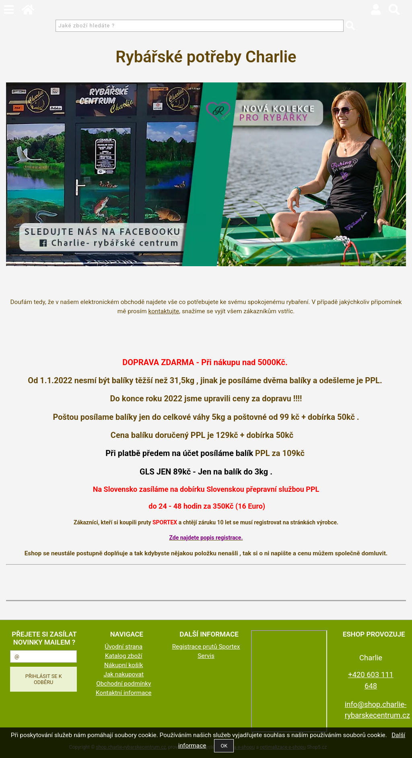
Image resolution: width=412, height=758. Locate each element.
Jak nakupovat (123, 674)
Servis (206, 655)
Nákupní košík (123, 665)
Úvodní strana (123, 646)
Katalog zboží (123, 655)
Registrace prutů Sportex (206, 646)
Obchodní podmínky (123, 683)
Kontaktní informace (124, 692)
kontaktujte (163, 311)
